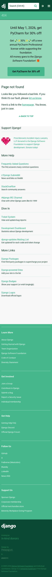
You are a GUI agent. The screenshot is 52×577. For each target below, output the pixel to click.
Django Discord (7, 427)
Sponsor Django (8, 497)
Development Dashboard (13, 228)
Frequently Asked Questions (15, 164)
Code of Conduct (8, 358)
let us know (35, 98)
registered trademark (28, 569)
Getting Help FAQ (8, 423)
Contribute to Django (10, 388)
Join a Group (6, 383)
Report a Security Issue (11, 397)
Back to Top (26, 116)
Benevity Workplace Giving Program (16, 511)
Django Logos (8, 292)
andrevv (7, 558)
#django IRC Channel (11, 197)
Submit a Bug (7, 393)
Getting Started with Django (13, 344)
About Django (7, 340)
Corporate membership (11, 502)
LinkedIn (5, 471)
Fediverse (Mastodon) (10, 462)
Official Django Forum (10, 432)
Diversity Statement (9, 362)
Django (4, 6)
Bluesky (4, 467)
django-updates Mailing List (15, 239)
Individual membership (11, 402)
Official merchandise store (12, 506)
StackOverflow (8, 186)
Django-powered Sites (12, 270)
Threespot (7, 550)
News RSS (5, 476)
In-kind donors (10, 538)
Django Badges (8, 281)
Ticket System (8, 217)
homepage (28, 104)
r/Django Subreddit (10, 175)
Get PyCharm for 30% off (26, 71)
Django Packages (10, 258)
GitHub (4, 453)
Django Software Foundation (13, 353)
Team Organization (9, 349)
